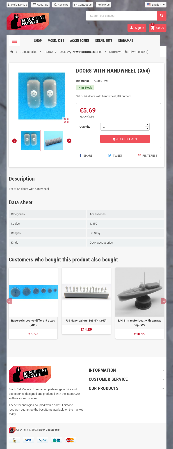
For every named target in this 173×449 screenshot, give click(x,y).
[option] (33, 305)
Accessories (68, 41)
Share (85, 155)
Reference (82, 80)
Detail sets (92, 41)
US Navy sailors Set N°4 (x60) (86, 320)
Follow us (104, 4)
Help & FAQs (17, 4)
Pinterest (147, 155)
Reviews (61, 4)
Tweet (115, 155)
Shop (27, 41)
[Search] (126, 16)
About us (40, 4)
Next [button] (163, 301)
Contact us (83, 4)
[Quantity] (122, 127)
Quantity (85, 126)
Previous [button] (9, 301)
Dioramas (114, 41)
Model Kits (45, 41)
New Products (139, 41)
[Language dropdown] (156, 4)
